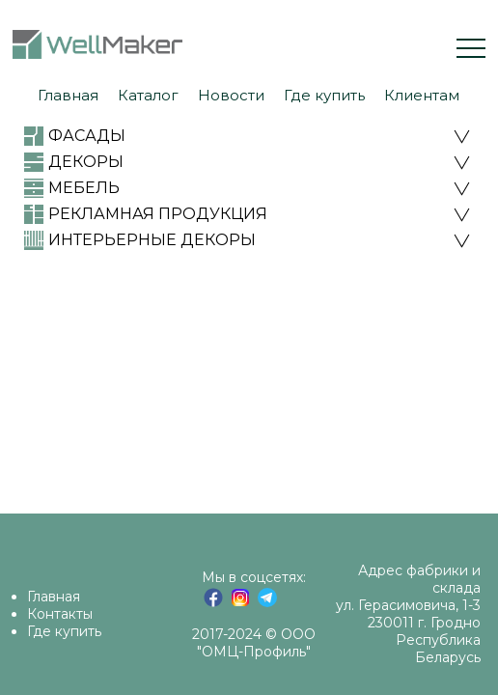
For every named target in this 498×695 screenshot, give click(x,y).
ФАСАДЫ (86, 135)
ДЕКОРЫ (86, 162)
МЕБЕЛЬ (84, 188)
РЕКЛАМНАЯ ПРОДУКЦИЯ (157, 214)
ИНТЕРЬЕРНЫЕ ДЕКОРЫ (152, 240)
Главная (53, 596)
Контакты (60, 614)
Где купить (64, 631)
